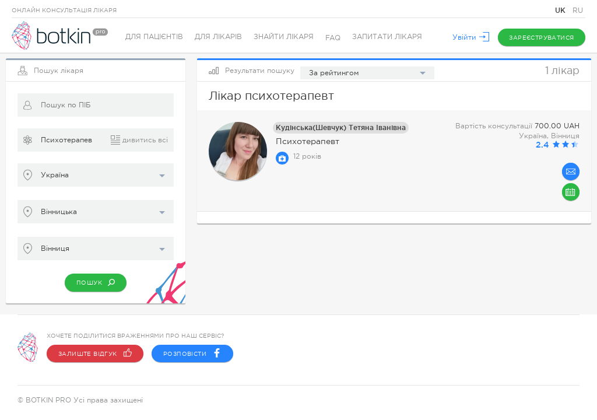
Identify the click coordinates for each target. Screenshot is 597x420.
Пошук (95, 282)
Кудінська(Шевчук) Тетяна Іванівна (341, 127)
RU (578, 10)
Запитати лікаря (387, 38)
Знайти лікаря (284, 38)
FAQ (332, 38)
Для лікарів (218, 38)
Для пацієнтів (154, 38)
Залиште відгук (95, 353)
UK (561, 10)
